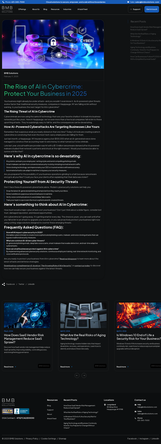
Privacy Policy (32, 438)
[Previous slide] (77, 375)
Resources (55, 9)
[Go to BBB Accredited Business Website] (22, 411)
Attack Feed (82, 9)
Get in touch (151, 9)
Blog (45, 9)
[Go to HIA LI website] (7, 411)
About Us (36, 9)
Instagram (144, 438)
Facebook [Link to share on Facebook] (10, 284)
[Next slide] (83, 375)
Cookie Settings (48, 438)
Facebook (132, 438)
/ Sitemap (61, 438)
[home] (7, 9)
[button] (23, 9)
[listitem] (27, 335)
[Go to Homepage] (8, 402)
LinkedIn (155, 438)
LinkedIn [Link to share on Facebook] (31, 284)
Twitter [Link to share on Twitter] (21, 284)
